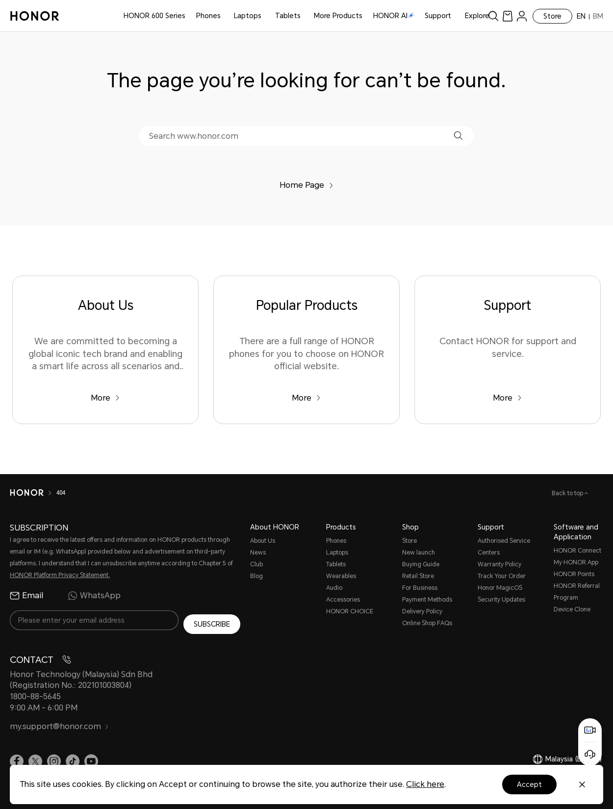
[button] (458, 135)
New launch (418, 552)
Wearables (341, 576)
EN (581, 16)
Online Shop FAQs (427, 623)
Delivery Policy (422, 611)
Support (438, 16)
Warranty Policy (499, 564)
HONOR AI (393, 16)
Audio (334, 587)
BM (598, 16)
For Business (419, 587)
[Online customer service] (590, 754)
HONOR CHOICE (349, 611)
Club (256, 564)
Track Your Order (502, 576)
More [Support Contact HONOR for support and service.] (507, 398)
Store (552, 16)
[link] (507, 16)
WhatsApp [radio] (94, 596)
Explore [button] (477, 16)
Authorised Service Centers (504, 546)
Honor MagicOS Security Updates (501, 593)
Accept (529, 784)
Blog (256, 576)
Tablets (288, 16)
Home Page (306, 185)
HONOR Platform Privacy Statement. (60, 575)
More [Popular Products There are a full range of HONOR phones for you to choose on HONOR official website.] (306, 398)
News (258, 552)
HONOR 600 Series (154, 16)
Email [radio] (26, 596)
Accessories (343, 599)
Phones (208, 16)
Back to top (568, 493)
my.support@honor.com (59, 722)
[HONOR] (27, 493)
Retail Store (418, 576)
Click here (425, 784)
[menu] (522, 16)
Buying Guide (420, 564)
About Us (262, 540)
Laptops (247, 16)
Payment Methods (427, 599)
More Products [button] (338, 16)
